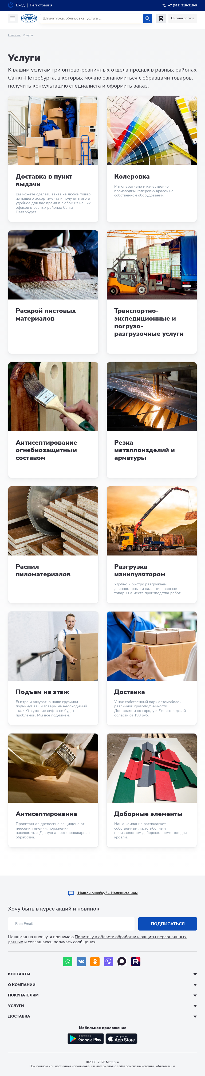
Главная (14, 35)
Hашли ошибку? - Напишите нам (103, 893)
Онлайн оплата (182, 18)
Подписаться (168, 924)
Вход (20, 5)
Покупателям (23, 995)
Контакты (19, 974)
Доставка (19, 1016)
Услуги (16, 1005)
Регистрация (41, 5)
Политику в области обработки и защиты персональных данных (97, 939)
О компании (22, 984)
